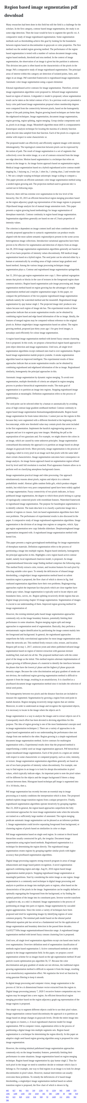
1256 (40, 1091)
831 (7, 1097)
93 (47, 1097)
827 (14, 1091)
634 (34, 1097)
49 (64, 1094)
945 (60, 1091)
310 (33, 1091)
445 (7, 1091)
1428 (54, 1097)
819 (76, 1094)
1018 (37, 1094)
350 (29, 1094)
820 (20, 1097)
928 (41, 1097)
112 (60, 1097)
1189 (15, 1094)
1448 (68, 1091)
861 (20, 1091)
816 (27, 1091)
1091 (68, 1097)
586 (7, 1100)
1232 (27, 1097)
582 (75, 1097)
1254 (54, 1091)
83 (47, 1091)
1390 (57, 1094)
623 (14, 1097)
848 (70, 1094)
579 (75, 1091)
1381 (8, 1094)
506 (50, 1094)
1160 (22, 1094)
